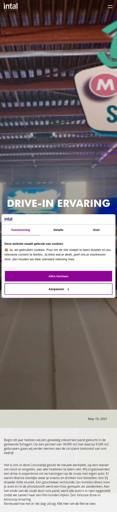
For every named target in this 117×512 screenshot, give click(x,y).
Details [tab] (58, 229)
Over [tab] (96, 229)
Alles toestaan (58, 276)
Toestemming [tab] (20, 229)
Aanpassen (59, 289)
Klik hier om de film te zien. (76, 503)
